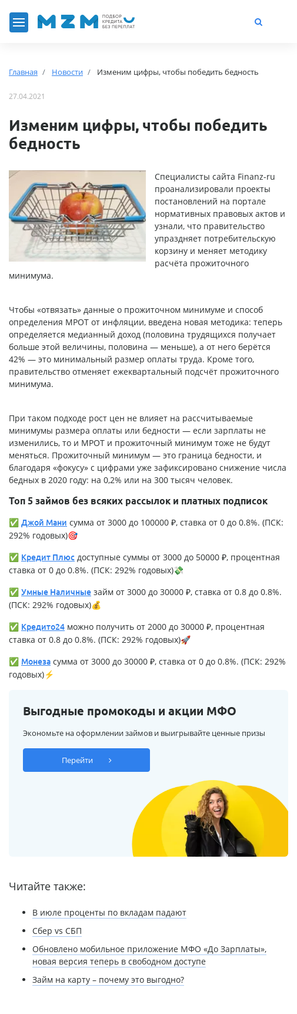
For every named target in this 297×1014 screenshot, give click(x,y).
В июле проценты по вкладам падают (109, 912)
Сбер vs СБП (57, 930)
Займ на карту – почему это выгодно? (108, 979)
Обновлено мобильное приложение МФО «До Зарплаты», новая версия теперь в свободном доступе (149, 955)
